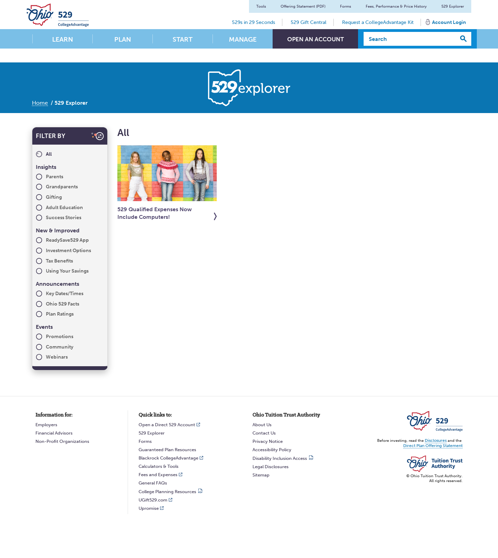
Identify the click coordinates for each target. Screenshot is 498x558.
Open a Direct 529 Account (167, 424)
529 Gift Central (308, 22)
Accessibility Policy (271, 449)
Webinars (57, 357)
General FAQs (153, 483)
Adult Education (64, 208)
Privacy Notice (267, 441)
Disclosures (436, 440)
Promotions (59, 337)
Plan (122, 39)
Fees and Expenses (158, 474)
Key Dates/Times (64, 294)
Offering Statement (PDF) (303, 6)
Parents (54, 177)
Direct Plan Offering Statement (435, 445)
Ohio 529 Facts (62, 304)
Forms (345, 6)
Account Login (449, 22)
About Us (262, 424)
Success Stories (63, 218)
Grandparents (62, 187)
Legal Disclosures (270, 466)
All (49, 154)
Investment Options (68, 251)
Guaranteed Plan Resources (167, 449)
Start (182, 39)
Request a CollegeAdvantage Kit (378, 22)
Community (59, 347)
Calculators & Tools (159, 466)
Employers (46, 424)
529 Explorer (452, 6)
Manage (243, 39)
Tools (261, 6)
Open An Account (315, 39)
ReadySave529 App (67, 240)
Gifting (54, 197)
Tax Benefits (59, 261)
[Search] (410, 39)
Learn (62, 39)
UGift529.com (153, 500)
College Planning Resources (167, 491)
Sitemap (260, 475)
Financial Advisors (54, 433)
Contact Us (264, 433)
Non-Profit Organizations (62, 441)
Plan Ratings (60, 314)
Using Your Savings (67, 271)
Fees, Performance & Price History (396, 6)
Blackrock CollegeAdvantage (168, 458)
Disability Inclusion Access (279, 458)
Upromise (149, 508)
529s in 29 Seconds (253, 22)
